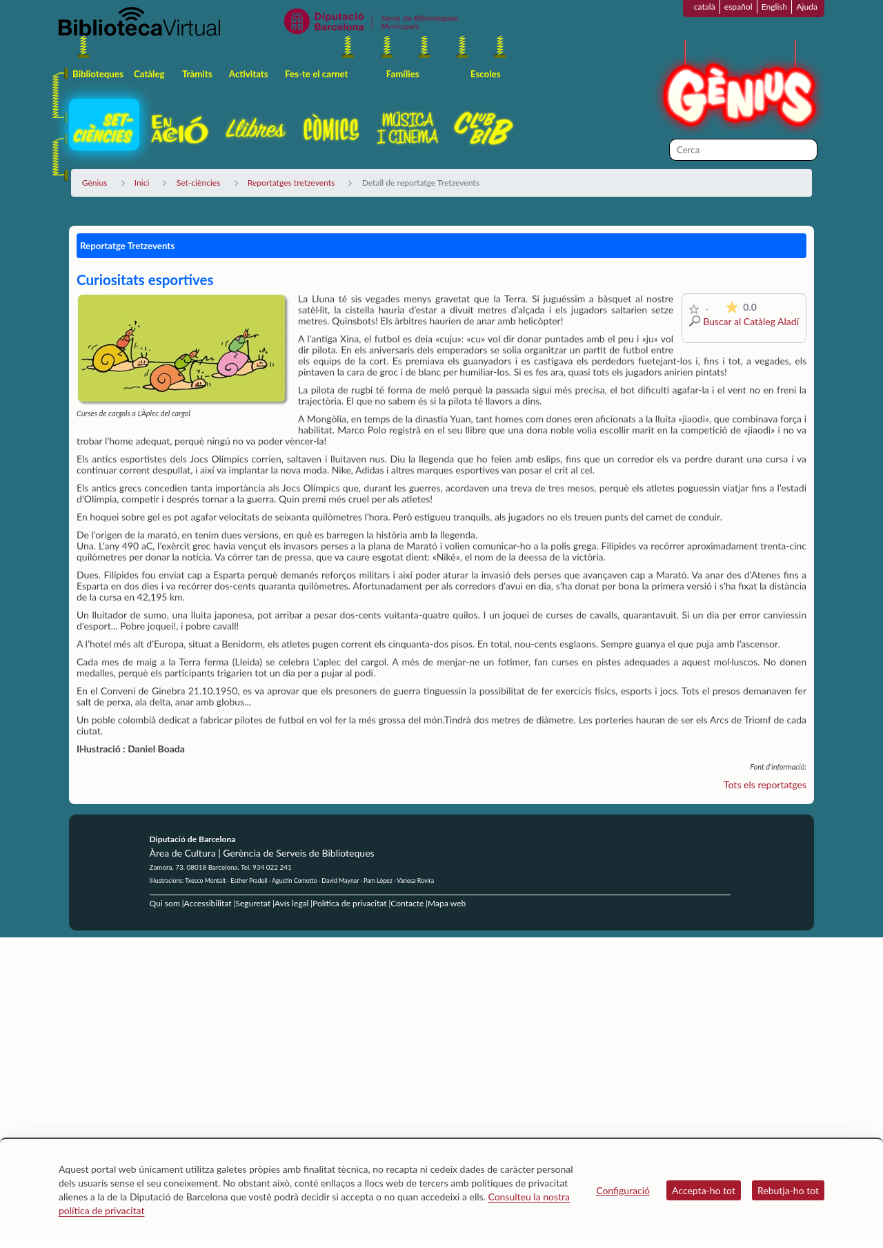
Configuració (623, 1190)
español (738, 6)
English (775, 6)
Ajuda (806, 6)
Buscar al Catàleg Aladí (751, 321)
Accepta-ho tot (703, 1190)
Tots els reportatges (765, 784)
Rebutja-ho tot (788, 1190)
